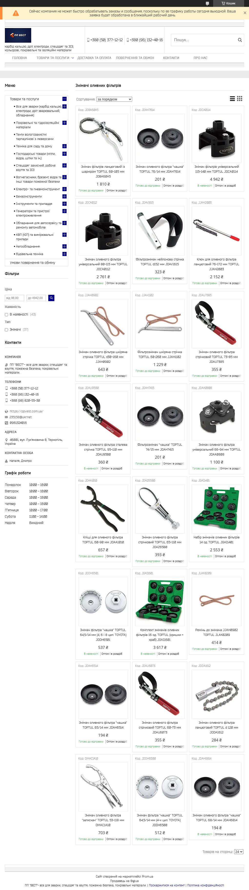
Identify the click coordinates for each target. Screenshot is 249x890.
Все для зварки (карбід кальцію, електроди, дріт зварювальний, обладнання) (39, 111)
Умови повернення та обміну (32, 263)
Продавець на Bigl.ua (124, 880)
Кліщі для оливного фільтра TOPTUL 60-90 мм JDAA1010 (103, 539)
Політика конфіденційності (205, 885)
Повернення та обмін (135, 58)
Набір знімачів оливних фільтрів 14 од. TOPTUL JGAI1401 (216, 539)
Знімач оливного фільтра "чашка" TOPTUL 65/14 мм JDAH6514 (103, 725)
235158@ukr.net (21, 417)
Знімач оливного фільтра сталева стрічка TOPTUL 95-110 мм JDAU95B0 (103, 449)
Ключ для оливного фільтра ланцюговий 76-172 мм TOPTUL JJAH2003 (216, 264)
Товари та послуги (53, 58)
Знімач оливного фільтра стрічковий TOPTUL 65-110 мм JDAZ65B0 (159, 542)
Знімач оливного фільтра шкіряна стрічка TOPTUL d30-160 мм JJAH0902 (103, 357)
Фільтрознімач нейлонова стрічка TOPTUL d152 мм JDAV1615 (160, 261)
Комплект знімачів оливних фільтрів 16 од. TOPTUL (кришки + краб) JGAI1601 (159, 635)
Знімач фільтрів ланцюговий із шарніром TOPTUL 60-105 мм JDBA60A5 (103, 171)
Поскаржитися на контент (167, 885)
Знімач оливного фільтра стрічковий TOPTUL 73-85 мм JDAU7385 (217, 357)
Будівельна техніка (29, 254)
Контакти (171, 58)
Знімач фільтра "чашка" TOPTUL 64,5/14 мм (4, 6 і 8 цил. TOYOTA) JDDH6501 (103, 635)
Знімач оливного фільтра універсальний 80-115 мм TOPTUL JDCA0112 (103, 264)
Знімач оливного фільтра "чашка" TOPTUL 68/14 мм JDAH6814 (217, 817)
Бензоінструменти (29, 196)
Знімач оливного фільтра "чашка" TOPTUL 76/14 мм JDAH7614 (160, 169)
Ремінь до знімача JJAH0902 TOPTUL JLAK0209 (216, 632)
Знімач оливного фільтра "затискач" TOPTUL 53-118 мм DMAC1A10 (103, 820)
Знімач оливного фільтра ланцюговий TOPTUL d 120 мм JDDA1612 (216, 727)
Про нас (200, 58)
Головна (19, 58)
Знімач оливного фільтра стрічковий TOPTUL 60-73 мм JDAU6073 (160, 727)
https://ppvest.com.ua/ (26, 411)
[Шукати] (240, 40)
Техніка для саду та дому (34, 146)
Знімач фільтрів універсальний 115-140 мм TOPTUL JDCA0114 (217, 169)
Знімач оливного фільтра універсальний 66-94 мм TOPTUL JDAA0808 (216, 449)
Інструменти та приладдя (34, 204)
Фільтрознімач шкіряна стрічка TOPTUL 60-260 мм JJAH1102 (160, 354)
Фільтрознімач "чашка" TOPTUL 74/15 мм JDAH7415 (160, 447)
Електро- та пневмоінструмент (38, 189)
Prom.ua (147, 876)
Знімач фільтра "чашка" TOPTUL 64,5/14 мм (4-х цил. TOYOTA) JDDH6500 (160, 820)
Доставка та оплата (94, 58)
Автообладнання (28, 246)
